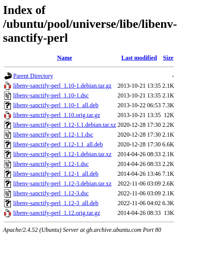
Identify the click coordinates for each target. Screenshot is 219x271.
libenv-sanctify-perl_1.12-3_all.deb (56, 203)
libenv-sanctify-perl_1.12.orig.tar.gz (56, 213)
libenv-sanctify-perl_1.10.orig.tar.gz (56, 115)
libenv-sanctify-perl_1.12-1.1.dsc (53, 134)
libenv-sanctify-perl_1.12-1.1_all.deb (58, 144)
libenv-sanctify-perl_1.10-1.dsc (51, 95)
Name (64, 58)
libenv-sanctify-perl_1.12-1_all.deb (56, 174)
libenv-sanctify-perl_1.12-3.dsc (51, 193)
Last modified (139, 58)
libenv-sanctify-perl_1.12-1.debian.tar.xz (62, 154)
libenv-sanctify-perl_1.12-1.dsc (51, 164)
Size (168, 58)
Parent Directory (33, 76)
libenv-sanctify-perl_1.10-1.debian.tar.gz (62, 85)
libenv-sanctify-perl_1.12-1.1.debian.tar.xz (64, 125)
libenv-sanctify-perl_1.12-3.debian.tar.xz (62, 183)
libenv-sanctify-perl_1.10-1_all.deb (56, 105)
